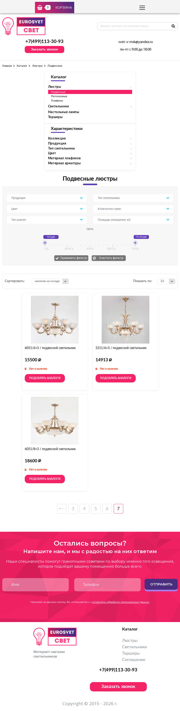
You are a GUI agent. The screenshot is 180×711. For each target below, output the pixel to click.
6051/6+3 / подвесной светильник (50, 348)
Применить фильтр (73, 258)
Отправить (161, 584)
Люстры (37, 65)
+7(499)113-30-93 (44, 41)
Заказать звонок (44, 49)
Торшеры (55, 117)
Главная (7, 65)
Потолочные (59, 96)
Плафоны (57, 100)
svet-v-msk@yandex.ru (135, 42)
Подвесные (58, 92)
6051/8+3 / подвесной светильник (50, 449)
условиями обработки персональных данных (120, 602)
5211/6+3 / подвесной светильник (121, 348)
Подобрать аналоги (44, 378)
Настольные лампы (63, 112)
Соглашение (133, 660)
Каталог (22, 65)
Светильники (134, 647)
